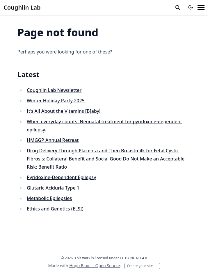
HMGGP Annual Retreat (53, 140)
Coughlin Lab (22, 7)
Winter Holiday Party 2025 (56, 100)
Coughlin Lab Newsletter (54, 90)
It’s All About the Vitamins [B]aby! (63, 111)
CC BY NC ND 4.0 (133, 258)
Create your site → (142, 265)
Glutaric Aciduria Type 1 (53, 188)
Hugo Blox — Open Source (94, 265)
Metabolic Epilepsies (49, 198)
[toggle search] (178, 7)
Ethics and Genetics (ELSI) (55, 209)
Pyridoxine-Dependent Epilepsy (61, 177)
